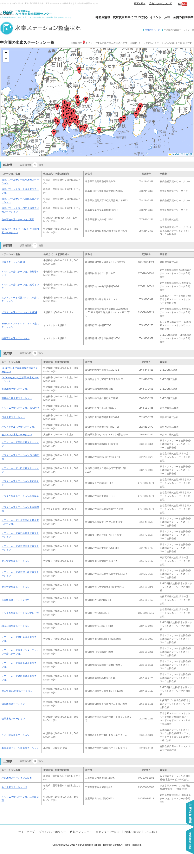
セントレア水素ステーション (17, 434)
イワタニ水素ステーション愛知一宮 (20, 613)
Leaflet (174, 154)
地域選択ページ (152, 30)
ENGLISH (139, 3)
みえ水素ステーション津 (14, 787)
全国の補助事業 (183, 17)
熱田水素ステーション (13, 718)
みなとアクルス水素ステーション (19, 426)
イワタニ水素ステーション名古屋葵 (20, 496)
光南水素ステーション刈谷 (15, 600)
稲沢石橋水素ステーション (15, 626)
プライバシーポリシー (52, 831)
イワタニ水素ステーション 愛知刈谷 (20, 407)
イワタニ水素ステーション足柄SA (19, 312)
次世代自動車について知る (130, 17)
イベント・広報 (160, 17)
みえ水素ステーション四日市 (17, 777)
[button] (77, 123)
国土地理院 (186, 154)
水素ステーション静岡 (13, 262)
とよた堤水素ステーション (15, 735)
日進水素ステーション (13, 417)
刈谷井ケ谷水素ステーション (17, 398)
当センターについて (160, 3)
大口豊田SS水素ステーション (17, 691)
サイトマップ (26, 831)
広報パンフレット (81, 831)
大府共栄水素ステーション (15, 587)
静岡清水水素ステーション (15, 338)
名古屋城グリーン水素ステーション (20, 748)
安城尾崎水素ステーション (15, 388)
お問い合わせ (132, 831)
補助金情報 (102, 17)
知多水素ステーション (13, 704)
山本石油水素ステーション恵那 (18, 219)
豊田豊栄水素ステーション (15, 561)
